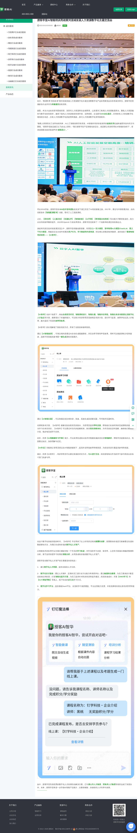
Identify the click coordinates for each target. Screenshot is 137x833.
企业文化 (12, 815)
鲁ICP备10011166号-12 (64, 829)
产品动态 (9, 94)
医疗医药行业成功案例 (17, 54)
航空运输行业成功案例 (17, 65)
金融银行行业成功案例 (17, 81)
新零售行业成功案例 (16, 59)
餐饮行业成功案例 (15, 43)
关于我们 (86, 5)
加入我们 (12, 823)
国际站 (44, 14)
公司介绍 (12, 811)
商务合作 (70, 5)
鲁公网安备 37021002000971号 (86, 829)
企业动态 (9, 19)
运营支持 (38, 815)
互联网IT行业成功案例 (17, 32)
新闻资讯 (9, 87)
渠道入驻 (88, 811)
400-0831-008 (27, 14)
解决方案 (63, 815)
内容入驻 (88, 815)
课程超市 (63, 811)
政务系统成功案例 (15, 38)
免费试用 (118, 9)
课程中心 (54, 5)
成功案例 (9, 26)
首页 (23, 5)
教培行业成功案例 (15, 76)
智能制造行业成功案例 (17, 48)
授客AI (51, 829)
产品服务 (38, 5)
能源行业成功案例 (15, 70)
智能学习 (38, 811)
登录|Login (131, 9)
